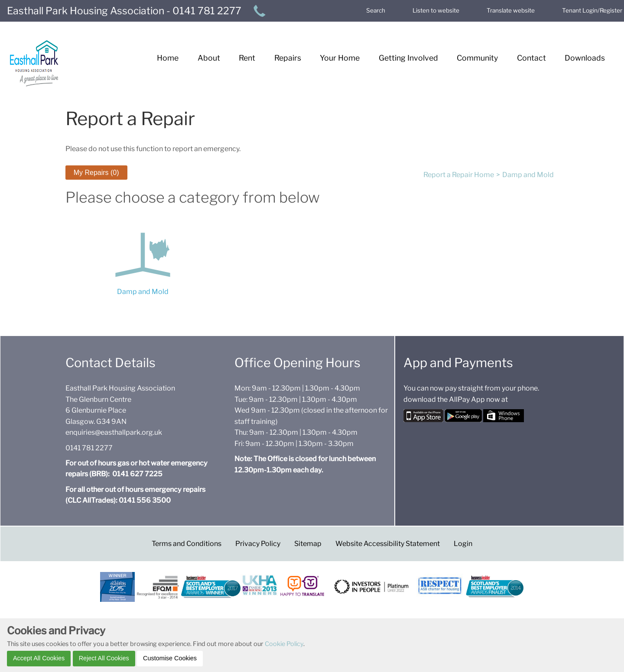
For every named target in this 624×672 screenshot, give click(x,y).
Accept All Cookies (39, 658)
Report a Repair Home (458, 175)
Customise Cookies (170, 658)
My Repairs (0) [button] (96, 172)
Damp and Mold (528, 175)
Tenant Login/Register (592, 10)
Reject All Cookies (104, 658)
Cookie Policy (284, 644)
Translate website (511, 10)
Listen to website (436, 10)
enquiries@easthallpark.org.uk (113, 432)
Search (375, 10)
